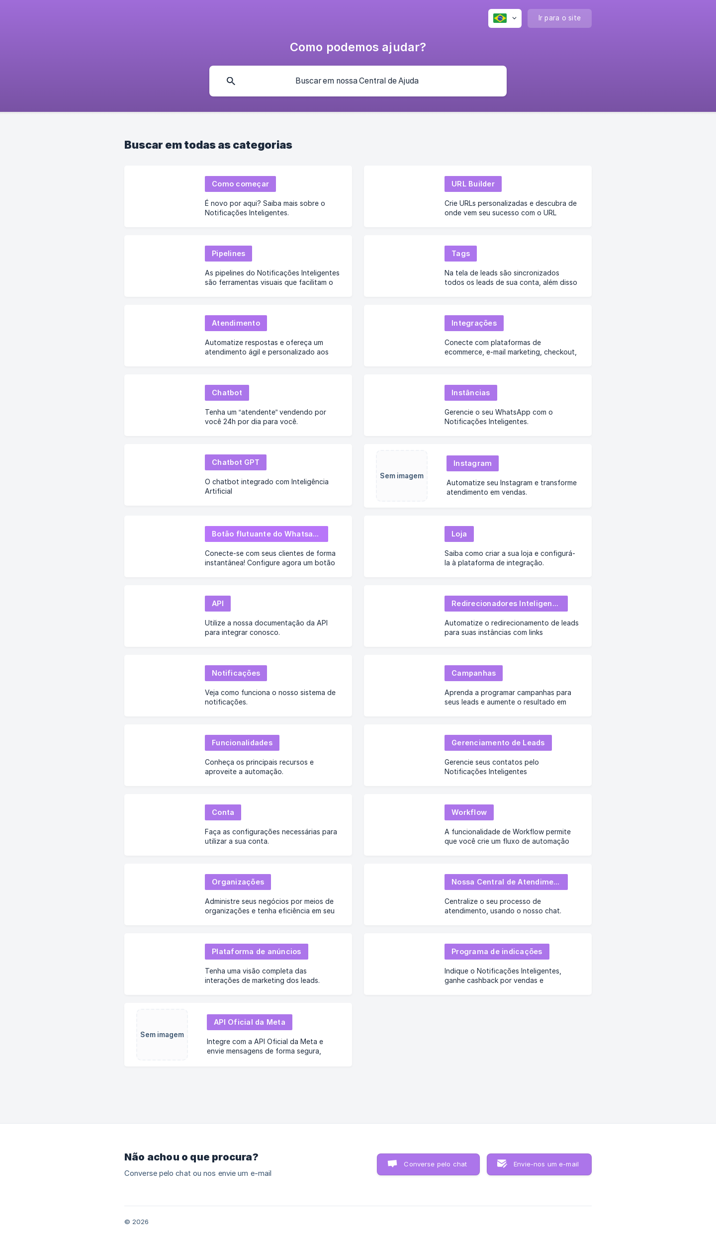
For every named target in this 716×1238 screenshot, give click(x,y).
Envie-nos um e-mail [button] (546, 1164)
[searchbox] (358, 81)
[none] (505, 18)
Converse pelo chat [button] (435, 1164)
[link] (238, 196)
